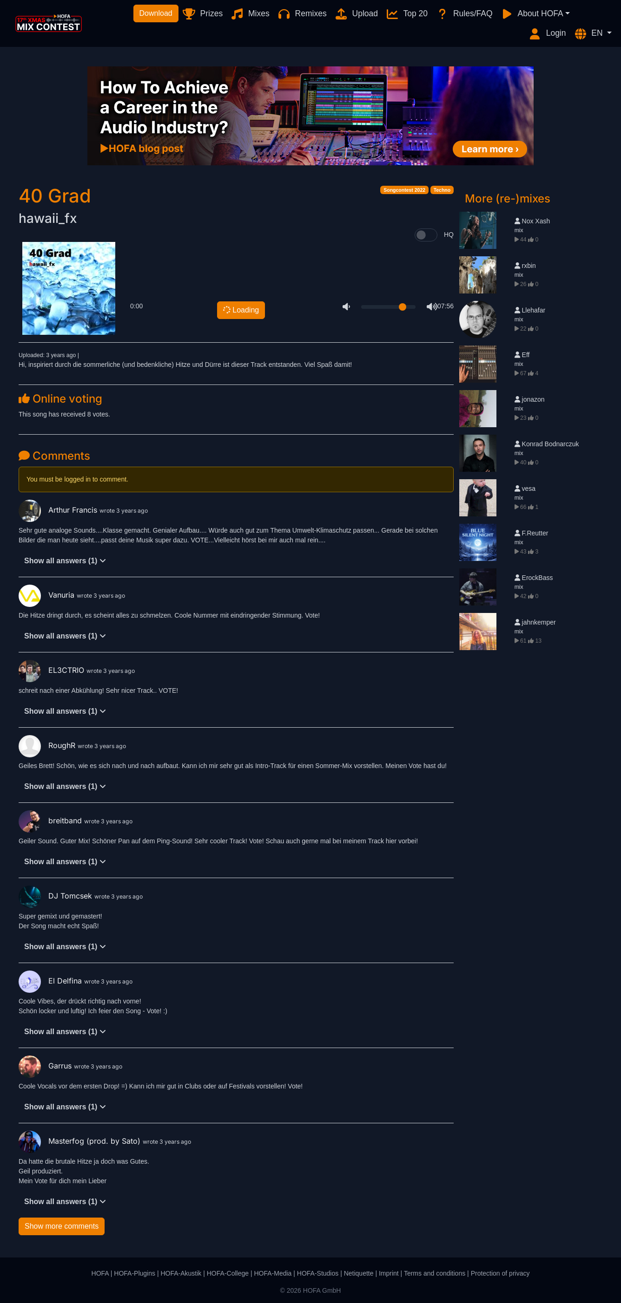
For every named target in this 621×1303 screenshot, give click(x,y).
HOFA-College (228, 1273)
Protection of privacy (500, 1273)
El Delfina (51, 980)
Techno (442, 190)
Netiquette (359, 1273)
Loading (240, 310)
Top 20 (406, 14)
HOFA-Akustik (180, 1273)
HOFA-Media (272, 1273)
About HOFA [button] (531, 14)
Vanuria (48, 594)
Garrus (46, 1065)
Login (547, 33)
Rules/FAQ (463, 14)
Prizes (202, 14)
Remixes (302, 14)
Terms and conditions (434, 1273)
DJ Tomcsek (56, 895)
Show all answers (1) (65, 561)
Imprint (389, 1273)
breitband (51, 820)
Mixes (250, 14)
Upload (356, 14)
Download (155, 13)
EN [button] (589, 33)
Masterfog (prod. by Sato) (81, 1141)
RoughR (48, 745)
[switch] (426, 234)
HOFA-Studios (317, 1273)
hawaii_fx (48, 218)
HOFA (100, 1273)
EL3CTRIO (52, 670)
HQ (449, 234)
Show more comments (62, 1226)
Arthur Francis (59, 510)
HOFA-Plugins (134, 1273)
